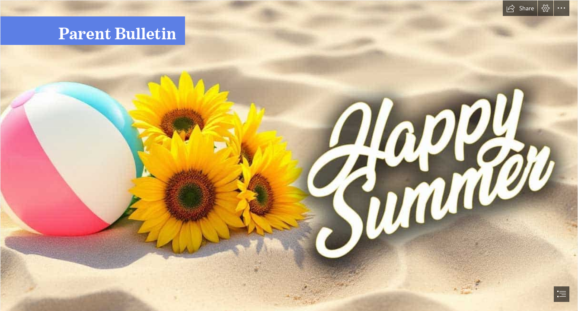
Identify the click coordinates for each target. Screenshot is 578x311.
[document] (289, 155)
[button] (520, 8)
